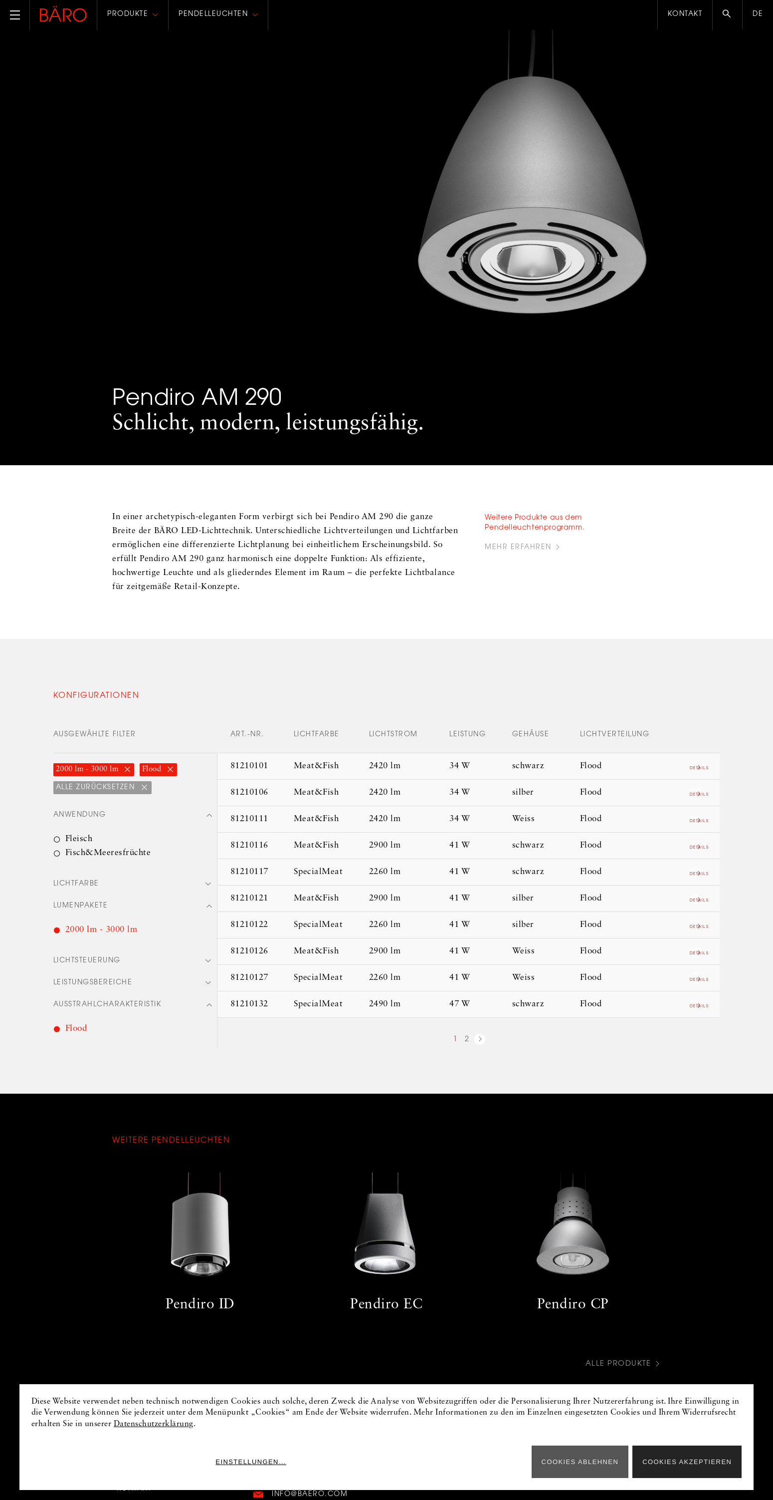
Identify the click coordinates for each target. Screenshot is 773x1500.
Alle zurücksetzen (97, 787)
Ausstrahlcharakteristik (107, 1007)
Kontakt (685, 14)
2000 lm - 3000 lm (88, 769)
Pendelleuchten (213, 14)
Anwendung (79, 815)
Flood (153, 769)
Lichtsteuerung (87, 962)
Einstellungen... (482, 1462)
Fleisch (79, 839)
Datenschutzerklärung (153, 1424)
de (758, 14)
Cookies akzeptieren (687, 1462)
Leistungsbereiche (93, 985)
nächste (479, 1041)
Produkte (127, 14)
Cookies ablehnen (580, 1462)
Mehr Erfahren (518, 547)
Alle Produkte (616, 1367)
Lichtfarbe (76, 885)
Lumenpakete (80, 907)
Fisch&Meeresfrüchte (108, 853)
